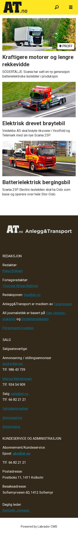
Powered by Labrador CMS (39, 526)
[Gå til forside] (25, 7)
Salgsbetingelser (15, 409)
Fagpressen (63, 304)
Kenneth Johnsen (15, 510)
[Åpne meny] (71, 7)
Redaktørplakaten (35, 319)
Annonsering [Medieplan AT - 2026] (12, 418)
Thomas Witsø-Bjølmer (20, 286)
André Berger (12, 364)
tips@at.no (32, 295)
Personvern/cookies (17, 328)
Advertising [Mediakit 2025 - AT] (11, 427)
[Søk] (56, 7)
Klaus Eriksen (12, 271)
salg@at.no (19, 394)
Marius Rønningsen (17, 379)
